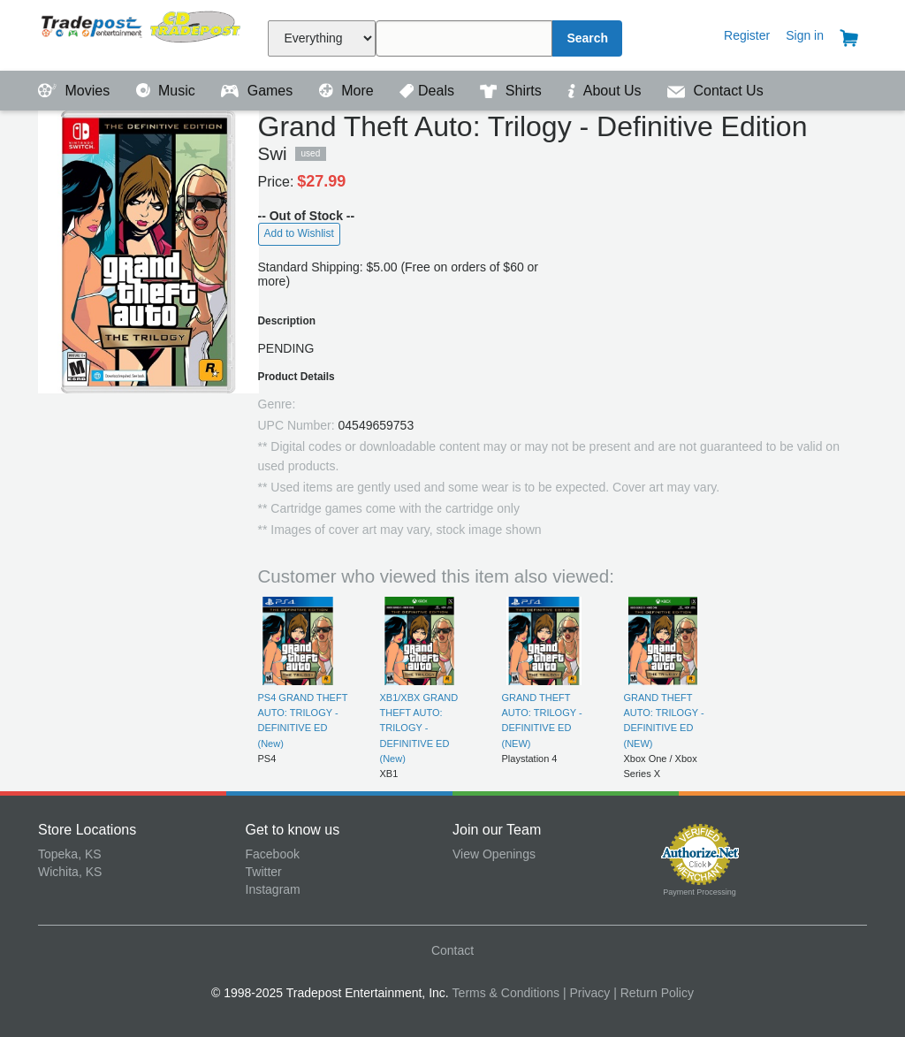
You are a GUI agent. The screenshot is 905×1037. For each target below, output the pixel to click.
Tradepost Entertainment (142, 33)
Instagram (273, 889)
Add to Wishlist (299, 233)
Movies (76, 90)
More (348, 90)
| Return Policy (653, 993)
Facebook (273, 854)
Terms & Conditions (505, 993)
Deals (428, 90)
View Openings (494, 854)
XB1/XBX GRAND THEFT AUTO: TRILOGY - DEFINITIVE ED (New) (419, 728)
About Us (606, 90)
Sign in (805, 35)
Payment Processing (699, 892)
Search (587, 38)
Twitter (264, 872)
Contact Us (715, 90)
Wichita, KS (70, 872)
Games (258, 90)
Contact (452, 950)
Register (747, 35)
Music (168, 90)
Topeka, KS (70, 854)
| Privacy (586, 993)
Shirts (512, 90)
